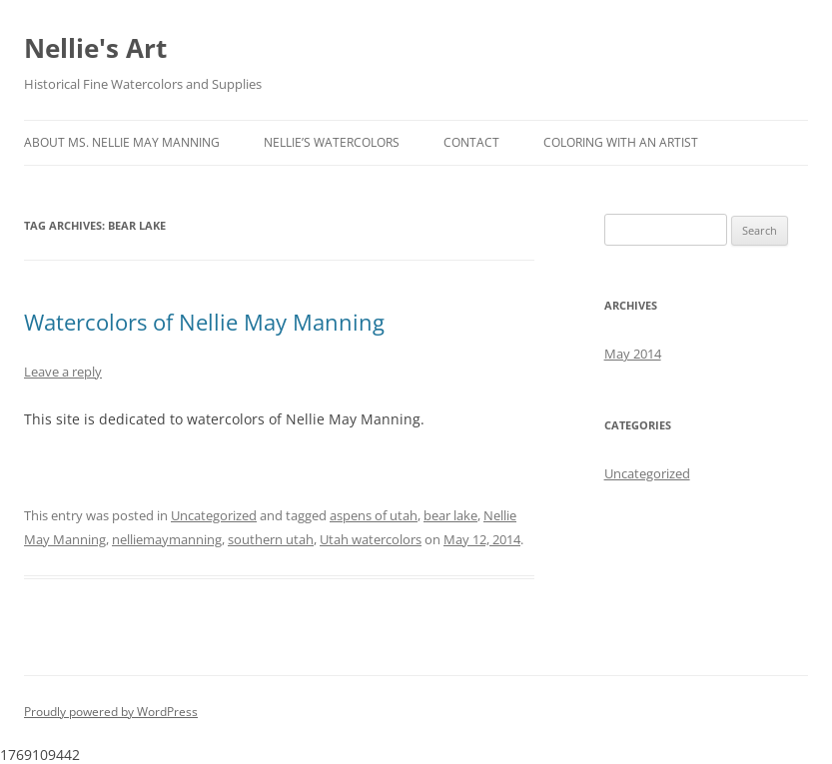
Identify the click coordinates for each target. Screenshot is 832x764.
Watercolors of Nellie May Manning (204, 322)
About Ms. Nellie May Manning (122, 142)
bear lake (450, 515)
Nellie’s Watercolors (332, 142)
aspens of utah (373, 515)
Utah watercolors (370, 539)
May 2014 (632, 354)
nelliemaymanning (167, 539)
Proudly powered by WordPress (111, 711)
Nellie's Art (95, 48)
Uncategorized (214, 515)
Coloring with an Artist (620, 142)
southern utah (271, 539)
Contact (471, 142)
